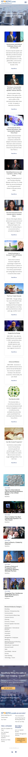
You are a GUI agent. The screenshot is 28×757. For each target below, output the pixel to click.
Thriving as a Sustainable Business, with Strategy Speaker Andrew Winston (14, 89)
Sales (6, 649)
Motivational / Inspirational (12, 645)
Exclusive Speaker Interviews (12, 623)
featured (7, 625)
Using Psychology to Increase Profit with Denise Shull (14, 255)
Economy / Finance (9, 621)
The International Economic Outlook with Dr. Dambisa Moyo (14, 214)
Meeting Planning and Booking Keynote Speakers (12, 642)
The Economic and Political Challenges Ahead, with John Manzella (14, 46)
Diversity (7, 619)
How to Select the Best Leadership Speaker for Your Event (13, 518)
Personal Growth (9, 647)
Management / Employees (11, 637)
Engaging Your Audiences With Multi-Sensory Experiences (14, 595)
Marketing (7, 639)
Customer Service (9, 617)
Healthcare (7, 631)
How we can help (19, 721)
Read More (14, 68)
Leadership (7, 635)
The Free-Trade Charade (14, 296)
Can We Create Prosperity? (14, 442)
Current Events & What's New (12, 615)
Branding (7, 609)
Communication (9, 613)
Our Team (3, 719)
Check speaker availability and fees (21, 740)
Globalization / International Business (12, 628)
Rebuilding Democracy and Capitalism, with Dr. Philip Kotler (14, 173)
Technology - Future (10, 657)
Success (7, 653)
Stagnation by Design (14, 333)
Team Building (8, 655)
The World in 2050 (14, 399)
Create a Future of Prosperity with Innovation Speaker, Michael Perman (12, 569)
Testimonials (4, 717)
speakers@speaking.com (6, 3)
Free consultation (19, 715)
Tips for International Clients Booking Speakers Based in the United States (14, 492)
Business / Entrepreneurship (12, 611)
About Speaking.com (6, 715)
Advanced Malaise (14, 361)
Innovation (7, 633)
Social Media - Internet (10, 651)
